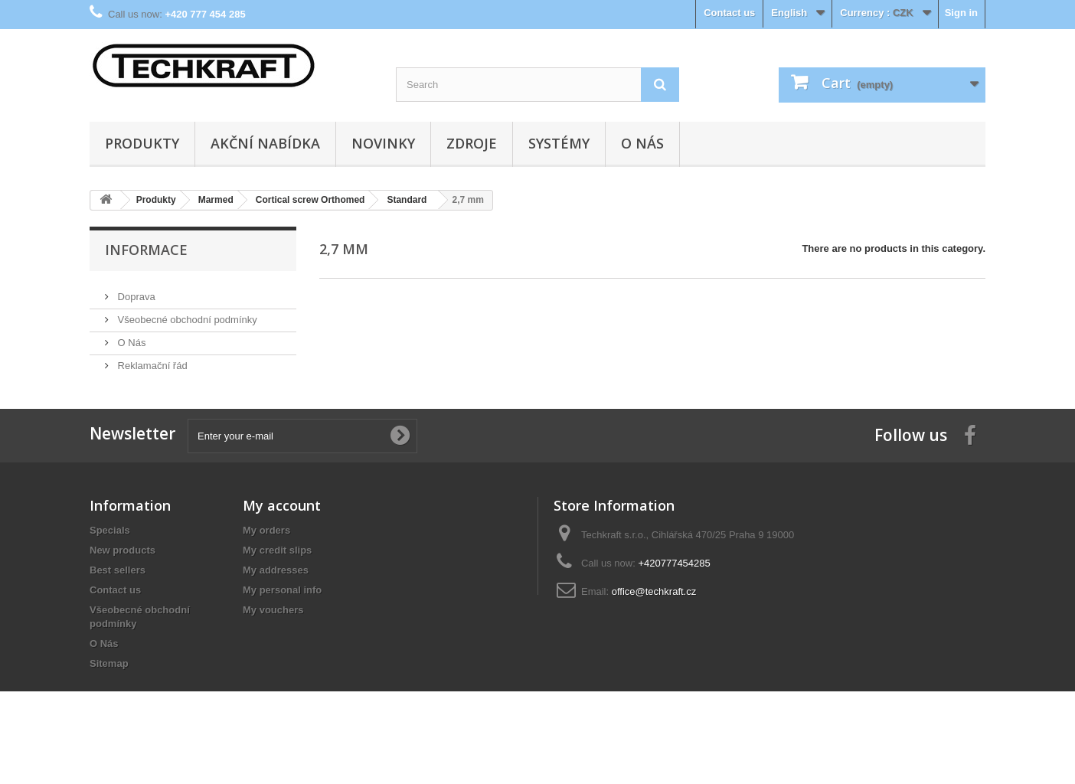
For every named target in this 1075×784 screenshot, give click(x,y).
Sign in (961, 12)
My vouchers (273, 633)
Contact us (729, 12)
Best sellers (117, 593)
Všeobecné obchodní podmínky (186, 313)
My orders (266, 554)
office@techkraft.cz (654, 615)
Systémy (559, 143)
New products (122, 574)
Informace (146, 249)
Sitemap (109, 687)
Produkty (142, 143)
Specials (110, 554)
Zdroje (471, 143)
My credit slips (277, 574)
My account (282, 529)
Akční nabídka (265, 143)
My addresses (276, 593)
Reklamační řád (151, 359)
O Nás (642, 143)
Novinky (383, 143)
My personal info (282, 613)
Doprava (135, 290)
